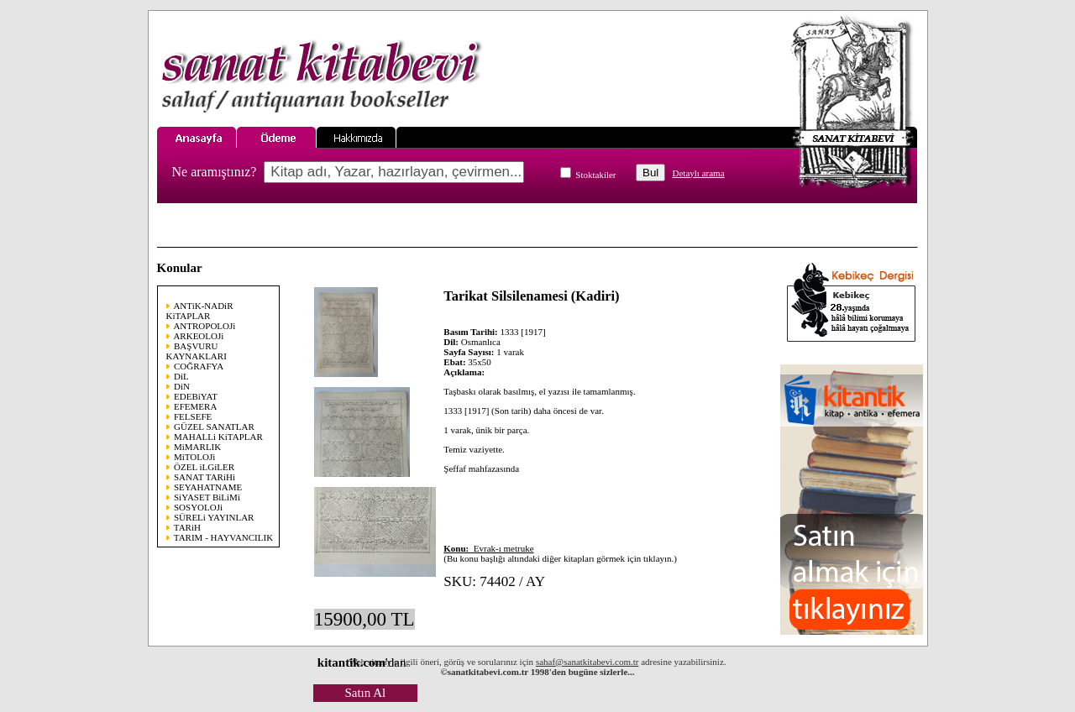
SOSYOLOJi (198, 507)
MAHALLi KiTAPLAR (218, 437)
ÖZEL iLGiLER (204, 467)
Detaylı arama (699, 173)
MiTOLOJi (194, 457)
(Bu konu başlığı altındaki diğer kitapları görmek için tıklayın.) (560, 553)
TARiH (187, 527)
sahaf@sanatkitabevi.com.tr (587, 662)
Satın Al (364, 692)
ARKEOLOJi (198, 336)
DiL (181, 376)
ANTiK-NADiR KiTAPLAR (199, 311)
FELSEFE (193, 416)
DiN (182, 386)
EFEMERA (195, 406)
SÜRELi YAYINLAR (214, 517)
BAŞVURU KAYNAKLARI (196, 351)
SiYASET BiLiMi (207, 497)
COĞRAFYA (198, 366)
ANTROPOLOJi (204, 326)
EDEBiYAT (196, 396)
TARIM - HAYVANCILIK (223, 537)
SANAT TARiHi (204, 477)
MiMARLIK (197, 447)
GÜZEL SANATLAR (214, 426)
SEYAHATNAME (208, 487)
